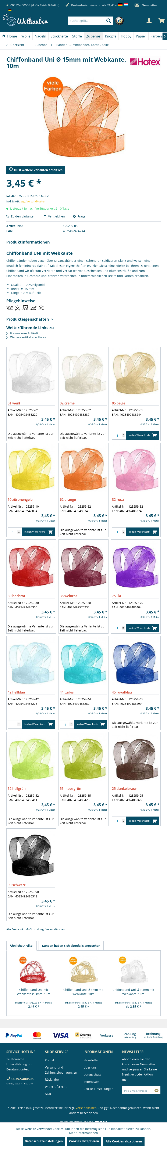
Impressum (92, 1082)
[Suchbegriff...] (90, 21)
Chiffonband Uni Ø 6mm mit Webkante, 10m (83, 992)
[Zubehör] (93, 36)
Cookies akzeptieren (84, 1141)
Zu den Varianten (20, 216)
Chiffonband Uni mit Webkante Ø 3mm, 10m (33, 992)
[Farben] (156, 36)
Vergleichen (54, 216)
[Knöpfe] (110, 36)
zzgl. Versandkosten (33, 201)
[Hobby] (126, 36)
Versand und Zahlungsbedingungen (61, 1069)
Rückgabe (52, 1079)
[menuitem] (97, 21)
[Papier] (141, 36)
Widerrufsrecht (56, 1087)
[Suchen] (108, 21)
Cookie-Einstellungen (98, 1089)
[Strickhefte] (59, 36)
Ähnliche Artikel (21, 946)
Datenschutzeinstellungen (44, 1141)
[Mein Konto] (149, 21)
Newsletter (146, 5)
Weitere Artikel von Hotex (26, 337)
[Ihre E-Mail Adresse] (137, 1090)
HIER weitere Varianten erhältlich (36, 170)
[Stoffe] (77, 36)
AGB (48, 1094)
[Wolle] (25, 36)
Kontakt (50, 1060)
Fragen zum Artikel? (22, 333)
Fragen (80, 216)
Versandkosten (55, 929)
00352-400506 (20, 5)
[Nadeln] (40, 36)
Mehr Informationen (83, 1133)
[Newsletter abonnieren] (156, 1090)
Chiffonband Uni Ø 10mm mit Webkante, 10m (133, 992)
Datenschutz (92, 1075)
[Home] (9, 36)
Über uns (90, 1067)
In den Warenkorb (143, 434)
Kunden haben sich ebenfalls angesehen (71, 946)
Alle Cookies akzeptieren (124, 1141)
